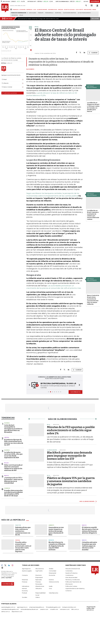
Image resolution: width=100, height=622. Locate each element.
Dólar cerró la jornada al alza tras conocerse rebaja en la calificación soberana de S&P (13, 467)
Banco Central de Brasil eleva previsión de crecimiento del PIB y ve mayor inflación (93, 300)
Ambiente (51, 525)
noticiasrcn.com (65, 609)
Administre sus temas (9, 93)
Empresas (25, 579)
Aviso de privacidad (71, 577)
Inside (50, 586)
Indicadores (25, 586)
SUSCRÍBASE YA (75, 392)
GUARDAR (93, 52)
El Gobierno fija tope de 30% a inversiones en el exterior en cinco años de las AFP (13, 442)
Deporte (51, 540)
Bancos (6, 475)
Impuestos (15, 15)
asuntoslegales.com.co (8, 607)
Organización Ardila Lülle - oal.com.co (91, 608)
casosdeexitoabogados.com (10, 609)
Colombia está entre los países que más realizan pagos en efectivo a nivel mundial (89, 546)
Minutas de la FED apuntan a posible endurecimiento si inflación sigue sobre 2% (71, 430)
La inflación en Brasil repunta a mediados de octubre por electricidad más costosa (93, 215)
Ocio (50, 588)
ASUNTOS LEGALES (69, 9)
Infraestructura (39, 586)
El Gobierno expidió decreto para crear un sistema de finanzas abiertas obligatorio (90, 530)
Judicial (17, 540)
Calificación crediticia (69, 12)
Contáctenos (69, 575)
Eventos (51, 579)
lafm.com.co (75, 609)
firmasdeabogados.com (53, 607)
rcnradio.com (54, 609)
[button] (28, 385)
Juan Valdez (32, 12)
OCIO (34, 9)
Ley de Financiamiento (84, 12)
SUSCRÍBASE (95, 1)
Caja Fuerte (38, 571)
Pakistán (18, 525)
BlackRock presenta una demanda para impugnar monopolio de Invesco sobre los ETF (69, 455)
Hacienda (7, 423)
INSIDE (94, 9)
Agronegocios (26, 568)
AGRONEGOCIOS (52, 9)
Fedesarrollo (49, 12)
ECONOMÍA (22, 9)
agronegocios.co (22, 607)
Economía (52, 575)
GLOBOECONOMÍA (42, 9)
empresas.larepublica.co (36, 607)
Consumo (25, 575)
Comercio (7, 488)
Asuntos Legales (27, 571)
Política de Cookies (71, 586)
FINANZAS (16, 9)
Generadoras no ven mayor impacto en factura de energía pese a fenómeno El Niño (56, 531)
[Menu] (11, 9)
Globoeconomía (54, 582)
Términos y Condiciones (72, 579)
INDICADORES (88, 9)
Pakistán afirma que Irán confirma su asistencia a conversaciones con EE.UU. (23, 531)
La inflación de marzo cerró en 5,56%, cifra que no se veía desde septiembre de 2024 (13, 455)
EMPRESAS (29, 9)
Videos (37, 597)
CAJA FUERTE (79, 9)
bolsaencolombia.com (69, 607)
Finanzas (24, 582)
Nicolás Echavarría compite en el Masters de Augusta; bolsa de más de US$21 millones (57, 546)
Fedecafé (40, 12)
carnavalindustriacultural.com (29, 609)
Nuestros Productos (71, 573)
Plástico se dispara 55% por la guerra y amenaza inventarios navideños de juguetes (71, 481)
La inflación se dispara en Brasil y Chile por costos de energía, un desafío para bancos (93, 107)
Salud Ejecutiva (53, 593)
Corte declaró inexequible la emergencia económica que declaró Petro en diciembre (13, 428)
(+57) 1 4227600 (6, 577)
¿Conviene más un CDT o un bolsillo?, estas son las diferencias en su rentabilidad (13, 480)
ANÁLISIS (60, 9)
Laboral (6, 437)
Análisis (51, 568)
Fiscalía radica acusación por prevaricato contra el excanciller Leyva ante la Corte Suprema (23, 546)
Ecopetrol (58, 12)
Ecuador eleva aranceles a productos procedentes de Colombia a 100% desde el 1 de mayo (13, 493)
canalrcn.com (44, 609)
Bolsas (6, 462)
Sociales (24, 597)
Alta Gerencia (39, 568)
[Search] (86, 5)
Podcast (24, 593)
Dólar (21, 15)
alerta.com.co (5, 611)
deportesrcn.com (17, 611)
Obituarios (38, 588)
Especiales (38, 579)
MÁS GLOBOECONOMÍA (87, 501)
